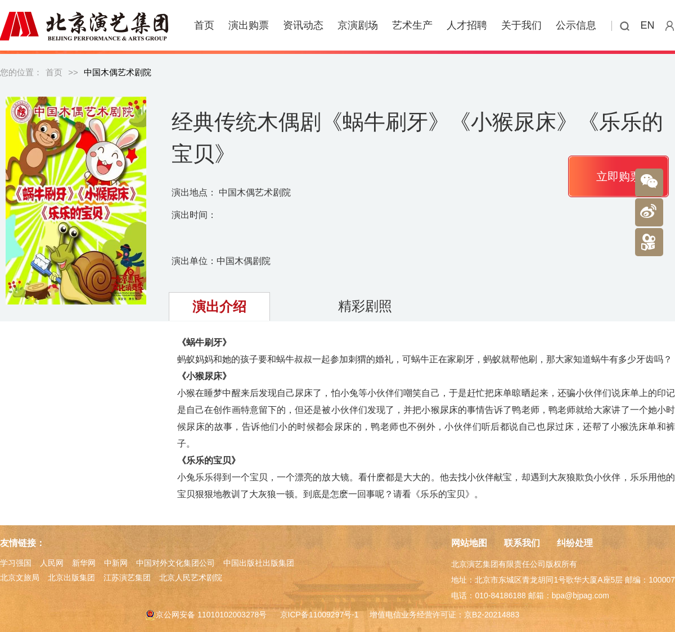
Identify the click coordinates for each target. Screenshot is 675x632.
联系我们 (522, 543)
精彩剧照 (365, 305)
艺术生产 (412, 25)
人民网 (52, 562)
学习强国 (16, 562)
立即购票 (618, 176)
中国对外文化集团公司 (175, 562)
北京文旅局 (19, 577)
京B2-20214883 (491, 614)
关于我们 (521, 25)
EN (648, 25)
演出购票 (248, 25)
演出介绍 (219, 306)
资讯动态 (303, 25)
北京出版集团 (71, 577)
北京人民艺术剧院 (190, 577)
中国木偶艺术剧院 (117, 72)
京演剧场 (358, 25)
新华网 (84, 562)
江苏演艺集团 (127, 577)
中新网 (116, 562)
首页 (204, 25)
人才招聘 (467, 25)
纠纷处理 (575, 543)
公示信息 (576, 25)
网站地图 (469, 543)
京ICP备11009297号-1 (319, 614)
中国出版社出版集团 (258, 562)
